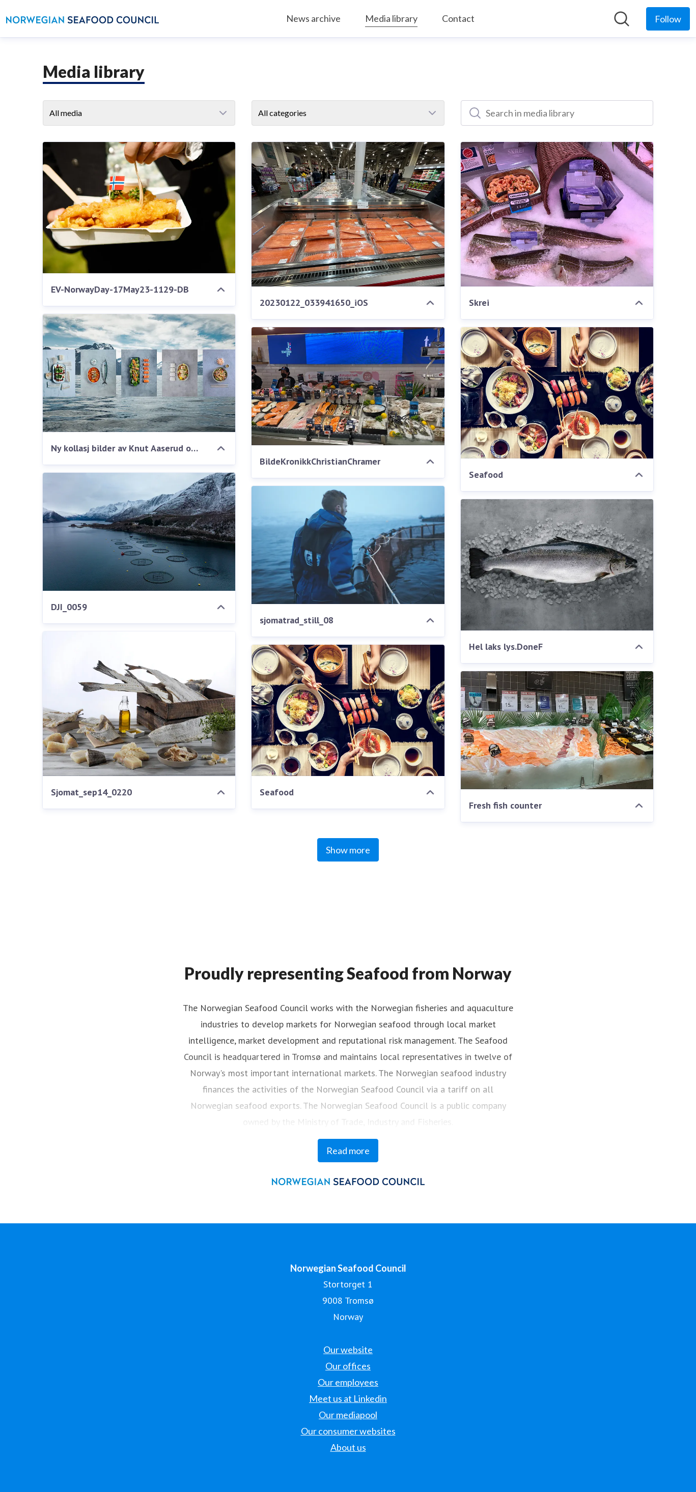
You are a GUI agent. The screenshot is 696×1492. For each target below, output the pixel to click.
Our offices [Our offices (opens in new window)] (348, 1365)
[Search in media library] (557, 113)
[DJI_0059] (139, 532)
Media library (391, 17)
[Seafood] (557, 392)
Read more (348, 1150)
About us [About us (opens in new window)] (348, 1447)
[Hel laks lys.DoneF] (557, 564)
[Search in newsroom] (622, 19)
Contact (458, 18)
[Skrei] (557, 214)
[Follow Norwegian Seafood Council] (668, 19)
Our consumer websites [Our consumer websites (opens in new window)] (348, 1431)
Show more (348, 849)
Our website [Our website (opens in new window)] (348, 1349)
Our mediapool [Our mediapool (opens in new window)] (348, 1414)
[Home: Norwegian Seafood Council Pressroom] (82, 19)
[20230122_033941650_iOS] (348, 214)
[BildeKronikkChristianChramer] (348, 386)
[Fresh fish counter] (557, 730)
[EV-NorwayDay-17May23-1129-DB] (139, 207)
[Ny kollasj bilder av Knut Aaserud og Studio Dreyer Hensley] (139, 373)
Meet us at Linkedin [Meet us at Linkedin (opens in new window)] (348, 1398)
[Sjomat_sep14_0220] (139, 704)
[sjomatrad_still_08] (348, 545)
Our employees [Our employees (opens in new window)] (348, 1382)
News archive (313, 18)
